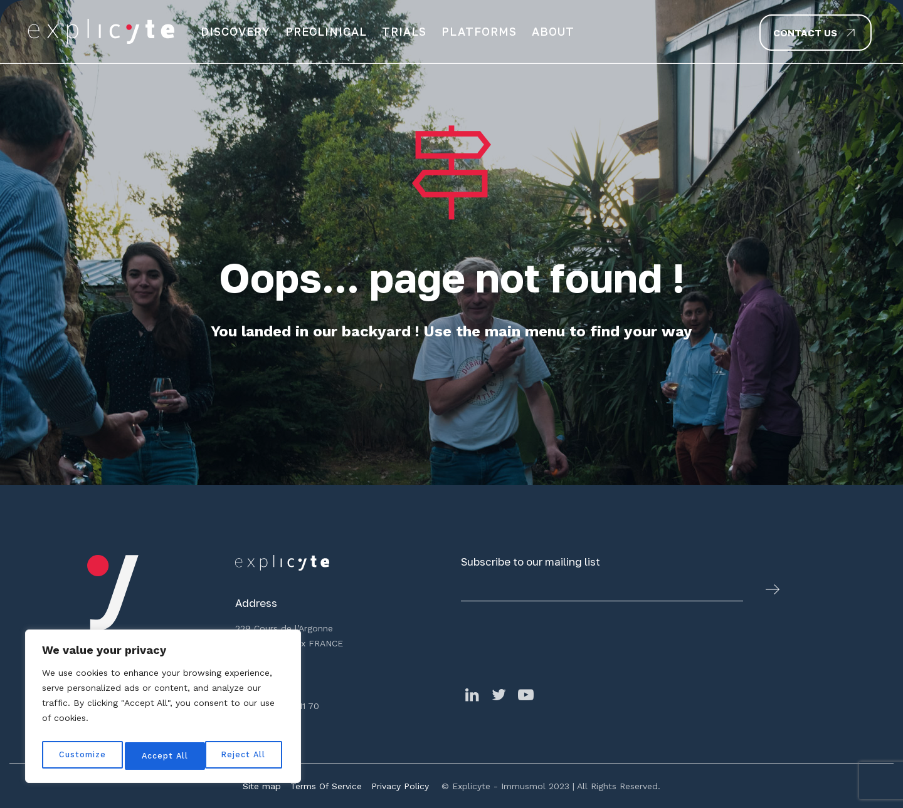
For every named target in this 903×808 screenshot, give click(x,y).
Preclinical (326, 31)
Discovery (235, 31)
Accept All (245, 756)
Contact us (805, 32)
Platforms (479, 31)
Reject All (164, 756)
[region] (163, 709)
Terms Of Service (326, 786)
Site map (262, 786)
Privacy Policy (400, 786)
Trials (404, 31)
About (553, 31)
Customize (82, 756)
